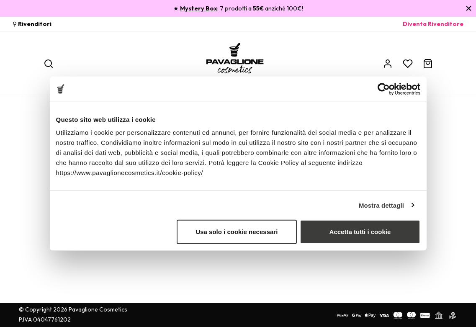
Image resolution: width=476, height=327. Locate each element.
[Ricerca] (49, 64)
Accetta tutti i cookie (360, 231)
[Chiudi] (469, 8)
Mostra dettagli (381, 205)
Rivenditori (34, 24)
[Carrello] (428, 64)
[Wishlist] (408, 64)
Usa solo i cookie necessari (237, 231)
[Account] (388, 64)
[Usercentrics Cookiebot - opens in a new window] (383, 88)
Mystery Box (198, 8)
